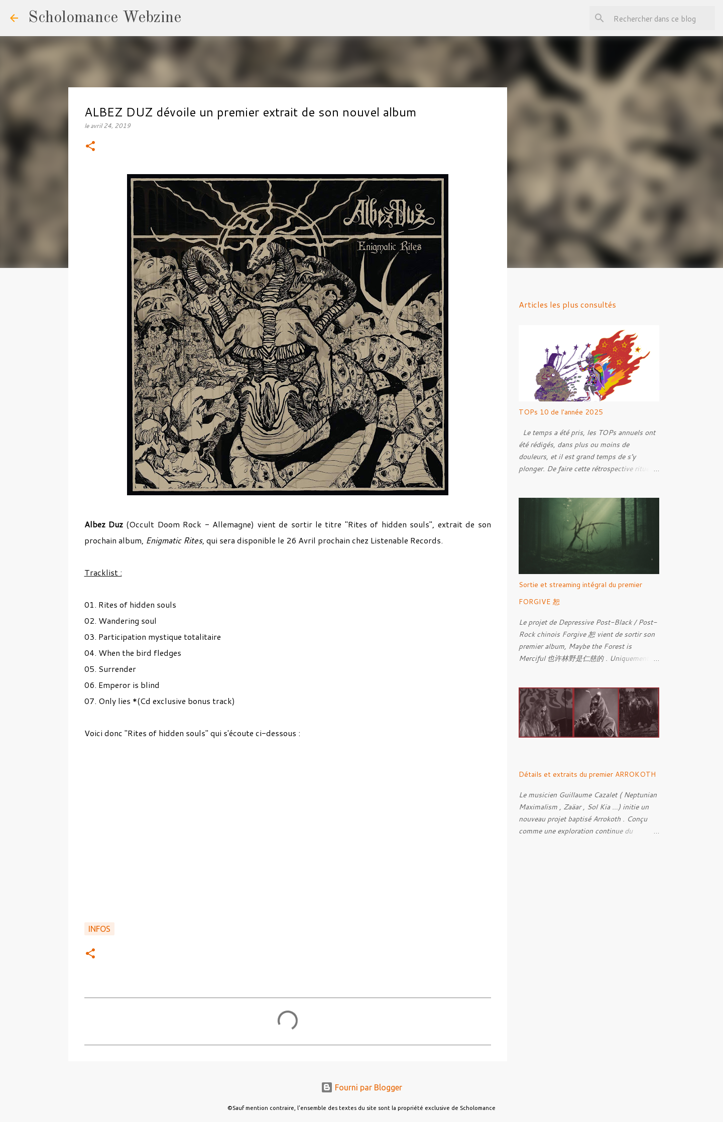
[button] (90, 147)
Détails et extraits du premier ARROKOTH (587, 774)
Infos (99, 928)
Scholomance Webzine (104, 18)
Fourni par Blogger (361, 1087)
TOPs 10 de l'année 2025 (561, 412)
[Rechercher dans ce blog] (662, 18)
